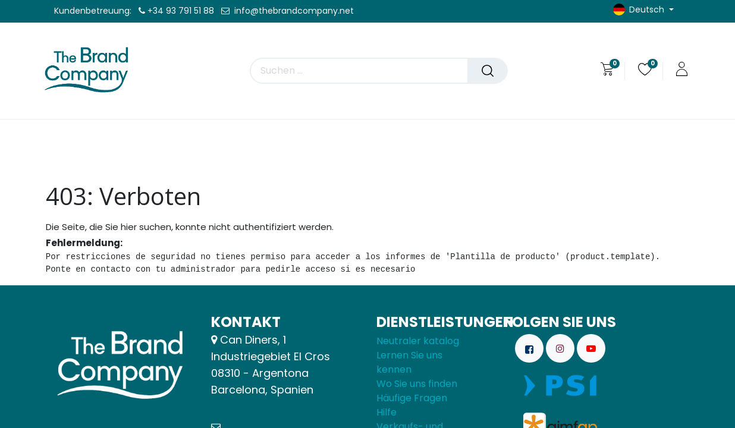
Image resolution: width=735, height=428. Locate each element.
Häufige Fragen (411, 398)
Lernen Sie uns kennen (409, 362)
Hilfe (386, 412)
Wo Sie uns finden (416, 384)
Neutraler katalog (417, 341)
